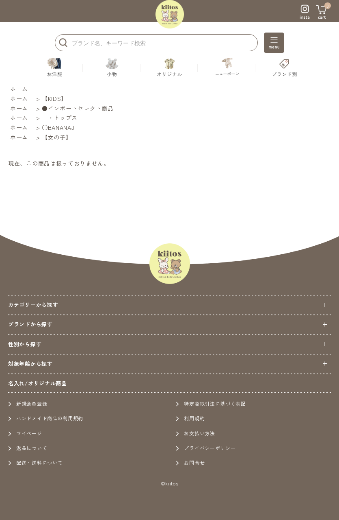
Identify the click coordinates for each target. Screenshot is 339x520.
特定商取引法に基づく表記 (211, 403)
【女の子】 (57, 137)
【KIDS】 (54, 98)
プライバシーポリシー (205, 447)
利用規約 (190, 418)
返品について (27, 447)
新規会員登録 (27, 403)
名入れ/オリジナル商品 (37, 383)
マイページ (25, 433)
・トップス (60, 118)
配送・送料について (35, 462)
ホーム (19, 89)
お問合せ (190, 462)
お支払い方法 (195, 433)
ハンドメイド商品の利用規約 (45, 418)
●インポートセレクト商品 (77, 108)
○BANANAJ (58, 127)
